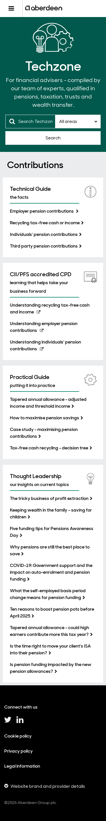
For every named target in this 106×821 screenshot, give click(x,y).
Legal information (22, 766)
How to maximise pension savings (44, 418)
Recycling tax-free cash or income (45, 223)
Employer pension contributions (42, 211)
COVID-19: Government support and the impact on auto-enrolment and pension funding (51, 572)
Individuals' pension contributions (44, 234)
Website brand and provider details (47, 786)
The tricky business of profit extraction (49, 498)
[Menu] (11, 8)
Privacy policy (18, 751)
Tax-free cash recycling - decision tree (49, 448)
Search (53, 138)
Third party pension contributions (44, 246)
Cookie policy (18, 736)
